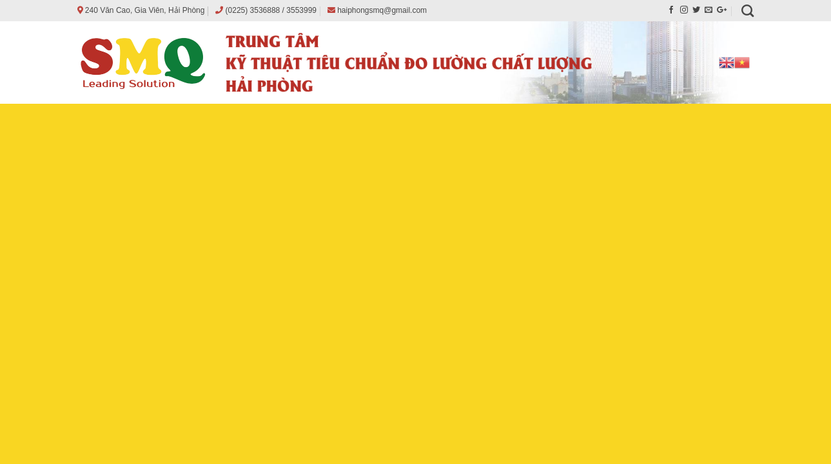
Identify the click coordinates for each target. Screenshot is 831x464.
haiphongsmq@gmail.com (382, 10)
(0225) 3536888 (253, 10)
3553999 (301, 10)
